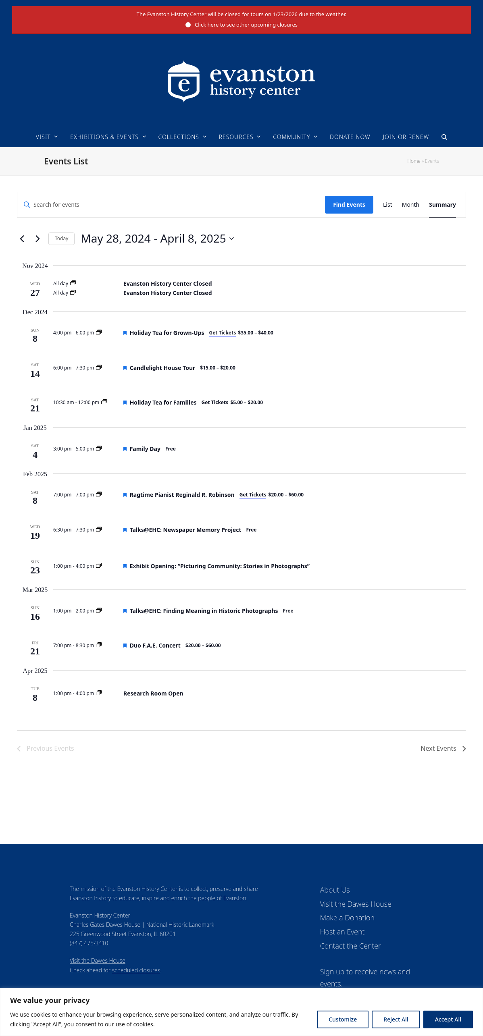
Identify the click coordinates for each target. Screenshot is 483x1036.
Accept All (448, 1019)
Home (413, 161)
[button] (444, 137)
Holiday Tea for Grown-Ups (167, 332)
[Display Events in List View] (387, 205)
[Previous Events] (22, 238)
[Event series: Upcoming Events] (99, 332)
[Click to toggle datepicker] (157, 238)
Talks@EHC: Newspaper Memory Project (186, 530)
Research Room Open (153, 693)
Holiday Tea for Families (163, 402)
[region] (241, 1012)
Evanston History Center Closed (167, 283)
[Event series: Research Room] (99, 693)
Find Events (349, 204)
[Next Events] (37, 238)
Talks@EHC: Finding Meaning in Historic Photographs (204, 611)
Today (61, 238)
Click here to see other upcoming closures (246, 24)
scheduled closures (136, 970)
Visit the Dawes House (97, 960)
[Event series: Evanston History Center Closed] (73, 283)
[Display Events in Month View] (411, 205)
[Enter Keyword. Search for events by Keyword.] (171, 205)
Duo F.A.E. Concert (155, 645)
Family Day (145, 449)
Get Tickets (222, 332)
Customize (343, 1019)
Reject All (395, 1019)
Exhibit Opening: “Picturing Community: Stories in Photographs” (220, 566)
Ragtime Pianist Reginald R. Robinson (182, 494)
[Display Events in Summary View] (442, 205)
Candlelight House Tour (163, 368)
